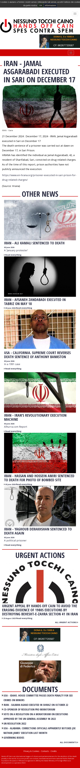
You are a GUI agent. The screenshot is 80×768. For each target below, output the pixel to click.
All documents (69, 742)
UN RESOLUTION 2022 (15, 723)
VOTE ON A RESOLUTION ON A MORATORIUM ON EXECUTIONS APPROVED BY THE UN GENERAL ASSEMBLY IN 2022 (36, 716)
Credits (54, 751)
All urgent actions (66, 622)
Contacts (45, 751)
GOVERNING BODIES (14, 737)
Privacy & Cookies (31, 751)
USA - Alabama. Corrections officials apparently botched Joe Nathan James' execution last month (40, 730)
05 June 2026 (9, 247)
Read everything (13, 255)
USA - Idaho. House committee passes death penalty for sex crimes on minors (38, 698)
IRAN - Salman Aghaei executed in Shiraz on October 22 (36, 705)
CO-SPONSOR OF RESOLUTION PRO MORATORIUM (29, 709)
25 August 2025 (9, 618)
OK (40, 5)
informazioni (50, 5)
